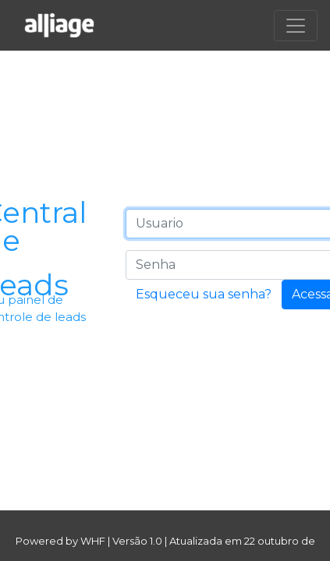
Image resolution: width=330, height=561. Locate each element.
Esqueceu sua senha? (203, 294)
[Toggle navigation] (296, 25)
